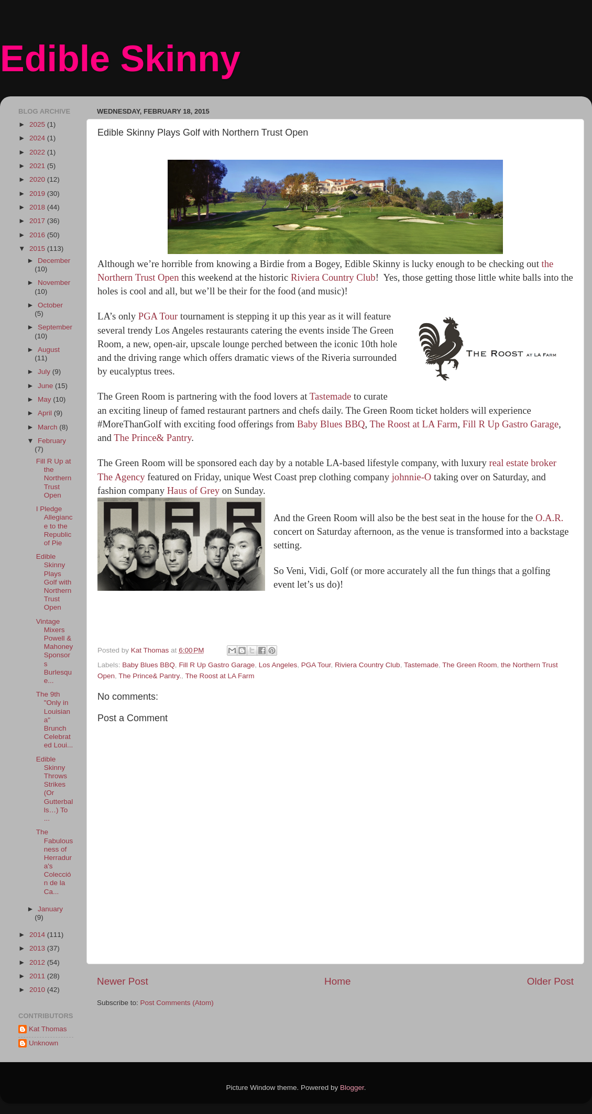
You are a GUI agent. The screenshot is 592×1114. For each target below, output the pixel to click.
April (46, 413)
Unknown (43, 1043)
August (49, 350)
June (46, 386)
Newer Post (122, 981)
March (48, 427)
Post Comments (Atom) (177, 1003)
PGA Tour (158, 316)
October (50, 305)
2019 (38, 193)
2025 (38, 124)
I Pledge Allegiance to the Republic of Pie (54, 526)
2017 (38, 221)
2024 (38, 138)
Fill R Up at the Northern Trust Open (54, 478)
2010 (38, 990)
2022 (38, 152)
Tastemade (331, 396)
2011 (38, 976)
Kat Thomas (48, 1029)
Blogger (352, 1087)
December (54, 260)
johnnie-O (412, 476)
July (45, 372)
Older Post (550, 981)
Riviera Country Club (333, 277)
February (52, 441)
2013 (38, 948)
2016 (38, 235)
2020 (38, 179)
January (50, 909)
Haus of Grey (193, 490)
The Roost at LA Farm (412, 423)
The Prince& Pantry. (149, 676)
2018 (38, 207)
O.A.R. (549, 517)
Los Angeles (278, 665)
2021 (38, 166)
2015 (38, 248)
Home (337, 981)
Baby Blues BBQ (331, 423)
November (54, 282)
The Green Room (469, 665)
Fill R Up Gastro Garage (510, 423)
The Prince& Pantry (152, 437)
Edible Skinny (120, 58)
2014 (38, 935)
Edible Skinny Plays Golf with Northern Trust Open (54, 582)
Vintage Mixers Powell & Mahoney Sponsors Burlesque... (54, 651)
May (45, 399)
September (55, 327)
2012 (38, 962)
